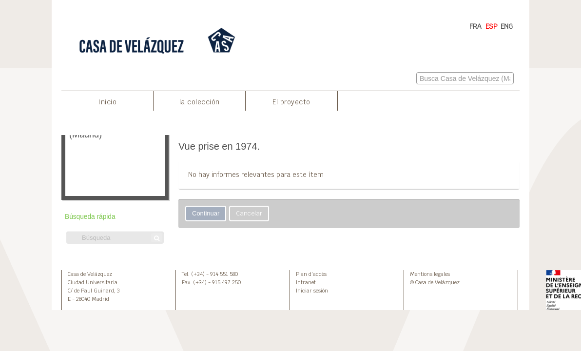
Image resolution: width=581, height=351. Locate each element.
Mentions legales (430, 274)
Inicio (107, 102)
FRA (475, 26)
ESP (491, 26)
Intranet (306, 282)
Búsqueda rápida (90, 216)
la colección (199, 102)
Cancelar (249, 213)
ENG (507, 26)
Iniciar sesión (312, 290)
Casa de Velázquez (90, 274)
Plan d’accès (311, 274)
